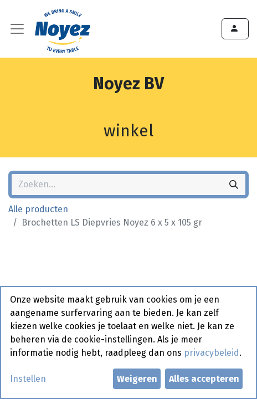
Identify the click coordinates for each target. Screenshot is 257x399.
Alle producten (38, 209)
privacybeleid (211, 352)
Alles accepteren (204, 379)
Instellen (28, 379)
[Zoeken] (233, 184)
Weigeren (137, 379)
